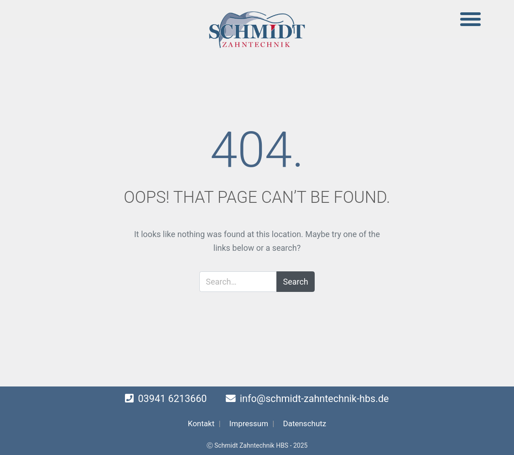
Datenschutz (305, 423)
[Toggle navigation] (470, 19)
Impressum (249, 423)
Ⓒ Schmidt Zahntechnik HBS (248, 445)
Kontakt (201, 423)
